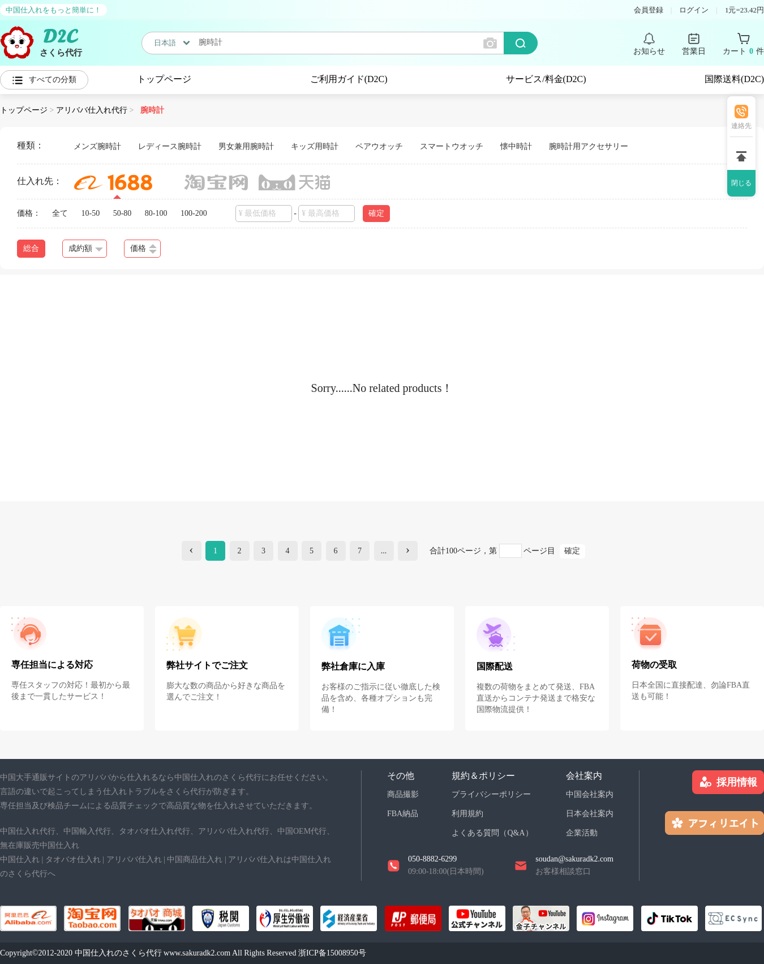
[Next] (408, 551)
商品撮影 (403, 794)
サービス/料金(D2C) (546, 79)
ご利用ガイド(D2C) (349, 79)
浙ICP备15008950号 (332, 953)
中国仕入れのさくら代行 (118, 953)
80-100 (156, 213)
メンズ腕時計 (97, 146)
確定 (376, 213)
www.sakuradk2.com (197, 953)
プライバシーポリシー (491, 794)
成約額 (85, 248)
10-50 (90, 213)
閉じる (741, 183)
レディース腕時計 (169, 146)
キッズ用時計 (314, 146)
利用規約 (467, 813)
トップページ (164, 79)
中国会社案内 (589, 794)
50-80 (122, 213)
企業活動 (582, 833)
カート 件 (743, 51)
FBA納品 (402, 813)
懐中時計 (516, 146)
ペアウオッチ (379, 146)
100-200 (194, 213)
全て (60, 213)
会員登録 (648, 10)
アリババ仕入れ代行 (91, 110)
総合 (31, 248)
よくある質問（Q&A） (492, 833)
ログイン (694, 10)
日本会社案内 (589, 813)
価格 (143, 249)
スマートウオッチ (451, 146)
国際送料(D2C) (734, 79)
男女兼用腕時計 (246, 146)
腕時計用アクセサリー (588, 146)
